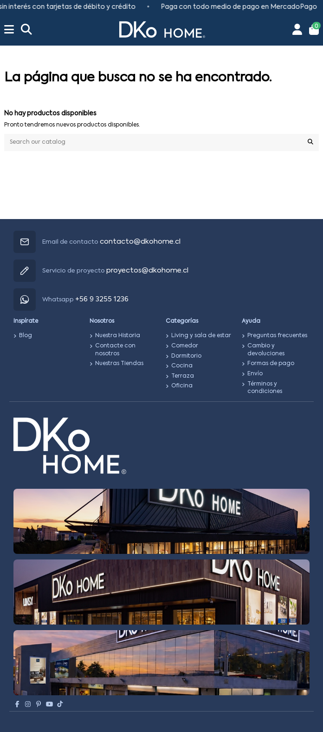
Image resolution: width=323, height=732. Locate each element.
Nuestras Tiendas (119, 363)
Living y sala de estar (201, 336)
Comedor (184, 346)
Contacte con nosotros (115, 350)
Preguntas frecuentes (277, 336)
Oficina (182, 386)
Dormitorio (186, 356)
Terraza (182, 376)
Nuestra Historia (117, 336)
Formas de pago (270, 363)
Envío (255, 374)
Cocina (182, 366)
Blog (25, 336)
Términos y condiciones (264, 388)
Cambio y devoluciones (265, 350)
